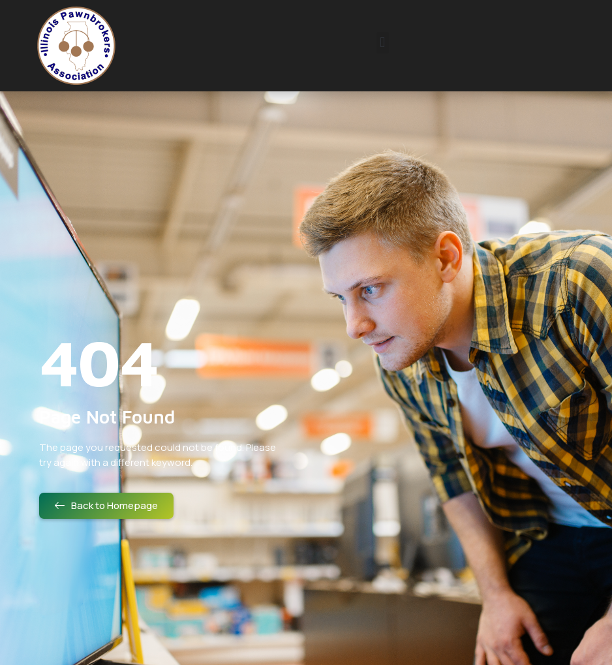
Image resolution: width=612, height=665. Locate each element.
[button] (382, 43)
